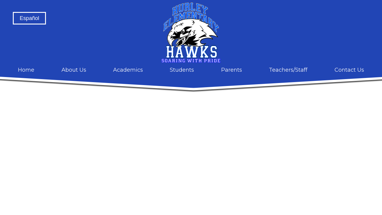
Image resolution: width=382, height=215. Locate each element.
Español (29, 18)
